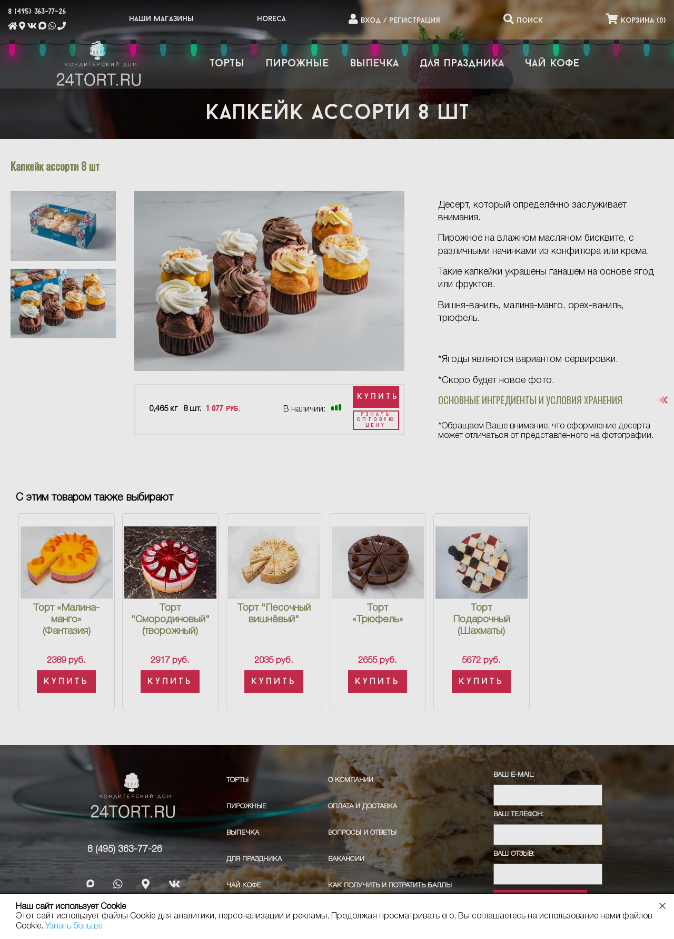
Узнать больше (73, 926)
